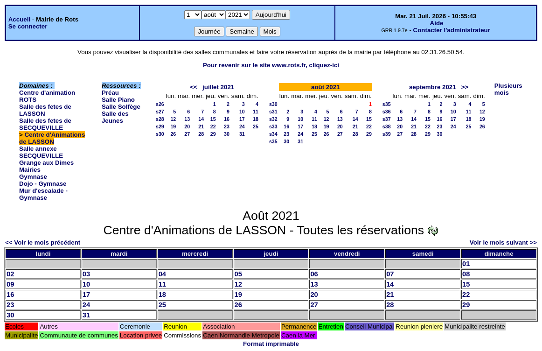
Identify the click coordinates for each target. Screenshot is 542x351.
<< (193, 87)
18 (255, 119)
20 (187, 126)
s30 (160, 134)
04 (162, 274)
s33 (273, 126)
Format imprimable (271, 343)
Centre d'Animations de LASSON (52, 138)
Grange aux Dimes (46, 162)
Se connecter (28, 26)
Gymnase (33, 176)
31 (242, 134)
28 (201, 134)
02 (10, 274)
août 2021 (325, 87)
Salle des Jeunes (115, 117)
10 (242, 111)
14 (201, 119)
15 (213, 119)
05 (238, 274)
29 (213, 134)
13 (187, 119)
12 (173, 119)
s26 (160, 104)
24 (242, 126)
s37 (386, 119)
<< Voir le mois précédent (42, 242)
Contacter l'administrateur (451, 30)
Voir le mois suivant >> (503, 242)
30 (226, 134)
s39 (386, 134)
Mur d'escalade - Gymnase (43, 194)
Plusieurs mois (508, 89)
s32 (273, 119)
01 (466, 263)
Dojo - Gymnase (42, 183)
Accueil (19, 19)
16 (226, 119)
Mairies (30, 169)
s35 (273, 141)
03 (86, 274)
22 (213, 126)
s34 (273, 134)
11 (255, 111)
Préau (110, 92)
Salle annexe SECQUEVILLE (41, 152)
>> (465, 87)
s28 (160, 119)
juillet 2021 (218, 87)
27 (187, 134)
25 (255, 126)
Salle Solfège (121, 106)
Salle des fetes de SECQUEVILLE (45, 124)
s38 (386, 126)
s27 (160, 111)
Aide (437, 23)
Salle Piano (118, 99)
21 (201, 126)
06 (314, 274)
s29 (160, 126)
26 (173, 134)
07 (390, 274)
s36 (386, 111)
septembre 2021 (432, 87)
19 (173, 126)
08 (466, 274)
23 (226, 126)
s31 (273, 111)
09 (10, 284)
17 (242, 119)
